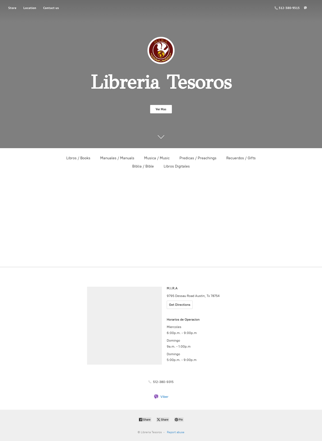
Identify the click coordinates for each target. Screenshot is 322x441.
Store (12, 8)
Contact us (51, 8)
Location (29, 8)
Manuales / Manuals (117, 158)
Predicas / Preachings (197, 158)
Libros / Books (78, 158)
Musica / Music (157, 158)
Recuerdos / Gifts (241, 158)
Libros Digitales (177, 166)
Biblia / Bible (143, 166)
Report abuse (175, 432)
